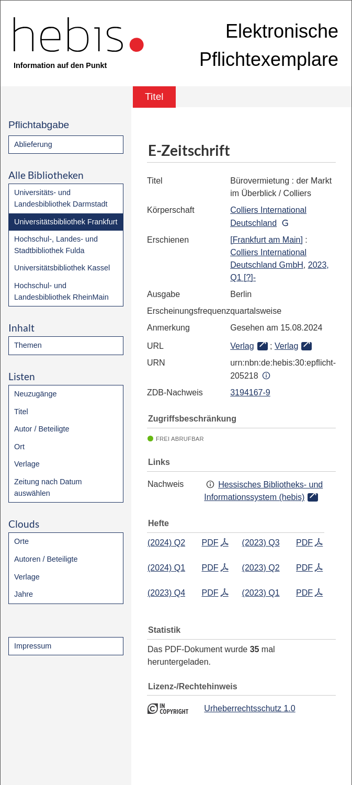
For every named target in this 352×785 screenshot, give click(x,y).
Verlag (242, 346)
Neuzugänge (35, 394)
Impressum (32, 646)
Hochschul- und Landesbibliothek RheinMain (61, 291)
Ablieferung (33, 144)
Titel (21, 411)
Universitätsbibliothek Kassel (62, 268)
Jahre (23, 594)
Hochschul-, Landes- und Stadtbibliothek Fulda (56, 245)
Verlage (27, 464)
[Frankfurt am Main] (266, 239)
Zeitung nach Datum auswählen (48, 487)
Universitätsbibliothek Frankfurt (66, 222)
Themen (28, 345)
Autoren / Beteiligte (46, 559)
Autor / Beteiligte (42, 429)
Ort (19, 446)
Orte (21, 541)
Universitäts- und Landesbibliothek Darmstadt (60, 198)
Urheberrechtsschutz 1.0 (249, 708)
